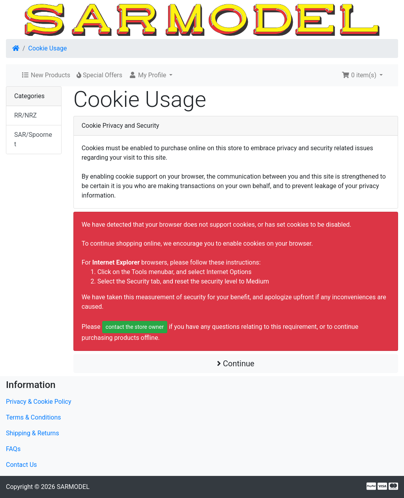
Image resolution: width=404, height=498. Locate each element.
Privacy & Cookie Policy (38, 401)
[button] (150, 75)
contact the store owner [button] (135, 327)
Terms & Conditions (33, 417)
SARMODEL (73, 487)
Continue (235, 363)
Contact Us (21, 464)
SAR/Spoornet (33, 139)
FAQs (13, 449)
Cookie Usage (47, 48)
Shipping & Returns (32, 433)
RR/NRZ (25, 115)
